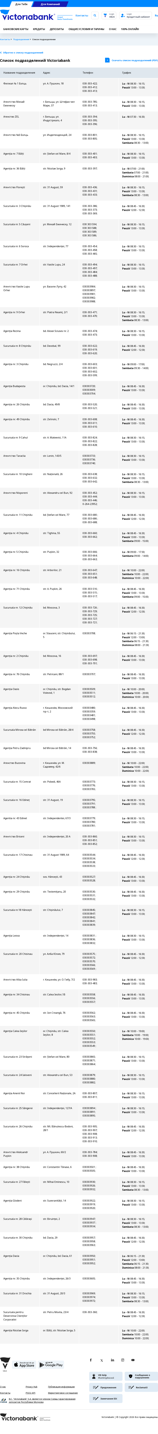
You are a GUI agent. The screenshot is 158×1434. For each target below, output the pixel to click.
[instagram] (122, 1360)
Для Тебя (21, 4)
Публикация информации (61, 1386)
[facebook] (90, 1360)
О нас (3, 1386)
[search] (95, 15)
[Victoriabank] (36, 15)
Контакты (82, 15)
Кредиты (39, 29)
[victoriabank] (106, 1376)
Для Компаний (50, 4)
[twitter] (101, 1360)
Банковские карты (15, 29)
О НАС (112, 29)
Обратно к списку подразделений (21, 52)
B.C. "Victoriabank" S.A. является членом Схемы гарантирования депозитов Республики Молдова (42, 1401)
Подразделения (21, 39)
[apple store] (24, 1366)
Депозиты (57, 29)
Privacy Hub (31, 1386)
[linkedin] (112, 1360)
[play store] (51, 1366)
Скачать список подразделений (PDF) (135, 60)
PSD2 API (30, 1393)
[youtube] (133, 1360)
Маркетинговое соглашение (63, 1393)
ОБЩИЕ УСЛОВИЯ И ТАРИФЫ (86, 29)
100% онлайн (130, 29)
